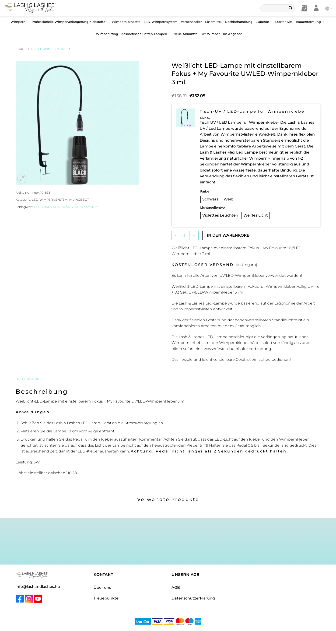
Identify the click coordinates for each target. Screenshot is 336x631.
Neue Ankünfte (185, 34)
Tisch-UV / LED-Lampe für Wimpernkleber (253, 111)
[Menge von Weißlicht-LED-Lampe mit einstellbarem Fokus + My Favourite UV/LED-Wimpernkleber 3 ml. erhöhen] (193, 235)
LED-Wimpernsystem (161, 22)
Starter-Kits (284, 22)
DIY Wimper (210, 34)
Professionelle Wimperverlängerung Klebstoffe (70, 22)
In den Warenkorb (228, 235)
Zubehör (264, 22)
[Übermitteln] (290, 8)
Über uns (102, 587)
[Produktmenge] (184, 235)
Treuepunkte (106, 598)
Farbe (204, 191)
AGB (176, 587)
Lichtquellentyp (212, 207)
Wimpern (19, 22)
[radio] (210, 199)
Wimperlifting (107, 34)
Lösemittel (213, 22)
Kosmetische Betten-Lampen (145, 34)
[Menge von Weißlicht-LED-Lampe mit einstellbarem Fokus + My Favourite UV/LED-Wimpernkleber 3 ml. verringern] (176, 235)
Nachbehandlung (238, 22)
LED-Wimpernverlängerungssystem (66, 207)
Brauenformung (310, 22)
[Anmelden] (316, 8)
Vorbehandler (191, 22)
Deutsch (328, 8)
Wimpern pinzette (126, 22)
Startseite (24, 49)
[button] (304, 8)
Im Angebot (232, 34)
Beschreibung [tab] (29, 379)
